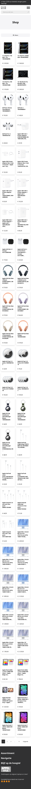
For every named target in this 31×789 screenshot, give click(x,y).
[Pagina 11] (19, 741)
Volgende (25, 741)
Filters (15, 35)
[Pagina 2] (7, 741)
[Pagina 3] (11, 741)
